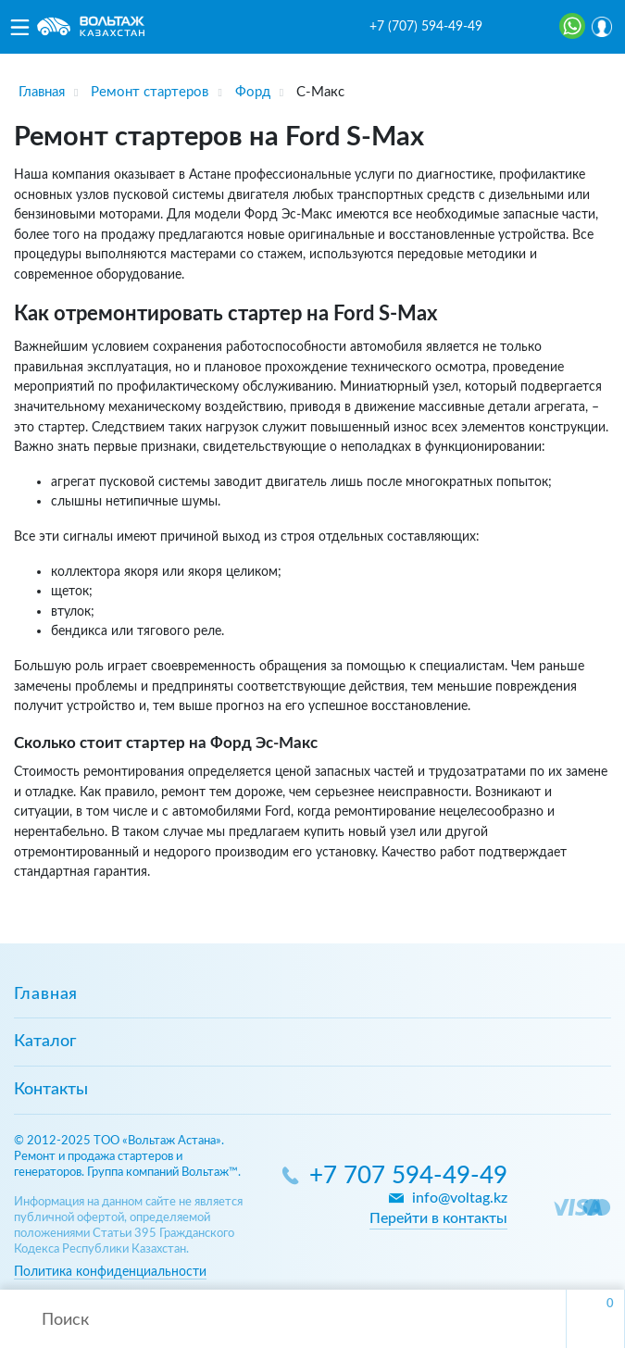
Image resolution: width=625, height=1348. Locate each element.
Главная (46, 994)
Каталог (45, 1041)
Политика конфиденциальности (110, 1272)
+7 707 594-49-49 (408, 1176)
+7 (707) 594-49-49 (425, 26)
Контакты (51, 1089)
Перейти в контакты (438, 1218)
